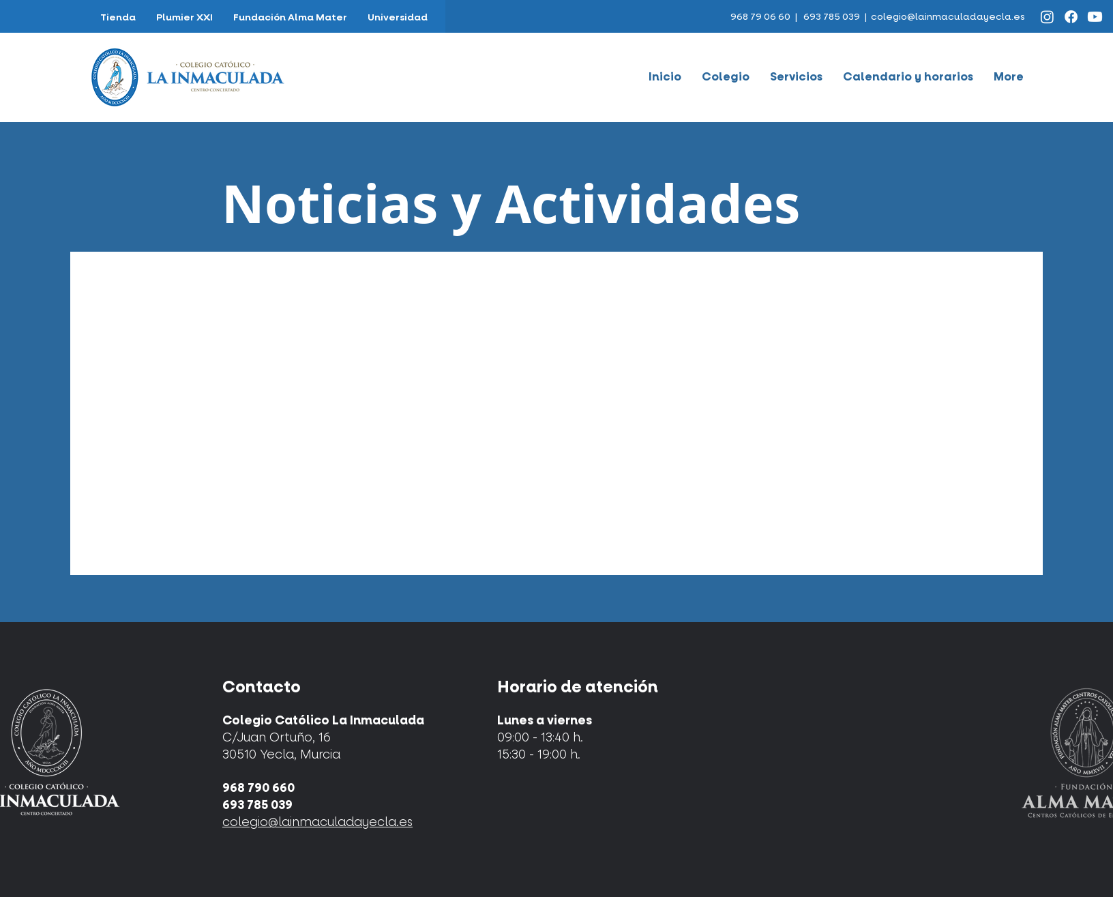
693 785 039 (831, 16)
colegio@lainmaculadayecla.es (948, 16)
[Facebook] (1071, 16)
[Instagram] (1047, 16)
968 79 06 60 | (764, 16)
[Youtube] (1094, 16)
